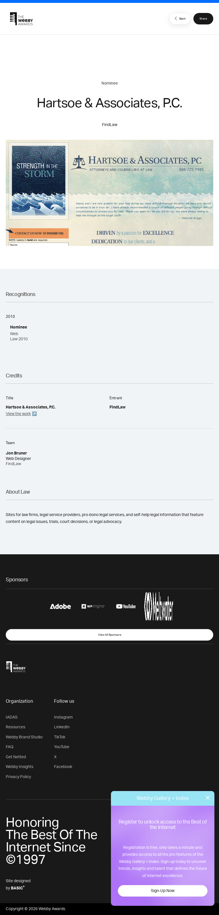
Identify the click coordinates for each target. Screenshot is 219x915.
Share (203, 18)
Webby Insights (19, 767)
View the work (18, 414)
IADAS (12, 717)
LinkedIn (62, 727)
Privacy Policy (18, 777)
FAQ (10, 747)
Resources (15, 727)
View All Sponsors (109, 634)
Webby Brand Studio (24, 737)
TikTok (59, 737)
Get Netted (16, 757)
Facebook (63, 767)
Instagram (63, 717)
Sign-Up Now (162, 891)
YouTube (61, 747)
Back (179, 18)
